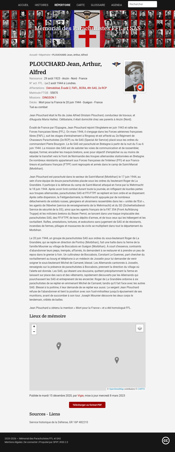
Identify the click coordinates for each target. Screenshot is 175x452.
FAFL (75, 88)
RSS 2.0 (64, 442)
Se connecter (31, 442)
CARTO (141, 389)
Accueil (23, 5)
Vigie (81, 395)
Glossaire (98, 5)
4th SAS (92, 88)
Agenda (116, 5)
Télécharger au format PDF (87, 405)
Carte (81, 5)
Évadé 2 (66, 88)
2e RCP (102, 88)
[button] (58, 346)
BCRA (82, 88)
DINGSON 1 (49, 97)
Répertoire (62, 5)
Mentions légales (13, 442)
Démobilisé (53, 88)
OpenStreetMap (116, 389)
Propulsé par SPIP (48, 442)
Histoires (41, 5)
